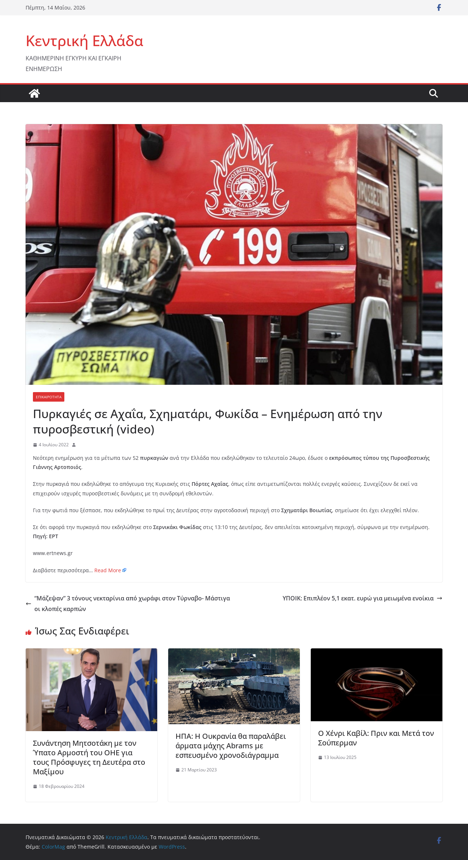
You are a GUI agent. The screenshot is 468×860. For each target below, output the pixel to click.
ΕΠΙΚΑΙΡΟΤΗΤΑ (48, 396)
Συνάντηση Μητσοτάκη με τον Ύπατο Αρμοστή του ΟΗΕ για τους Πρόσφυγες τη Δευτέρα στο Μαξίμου (89, 757)
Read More (107, 570)
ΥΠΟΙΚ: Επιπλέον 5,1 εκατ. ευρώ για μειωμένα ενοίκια (362, 598)
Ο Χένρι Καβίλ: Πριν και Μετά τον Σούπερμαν (376, 738)
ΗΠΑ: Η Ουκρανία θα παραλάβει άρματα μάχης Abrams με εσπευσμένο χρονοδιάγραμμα (231, 745)
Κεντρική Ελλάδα (84, 40)
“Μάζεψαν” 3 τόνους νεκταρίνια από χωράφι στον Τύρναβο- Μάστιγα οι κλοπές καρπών (128, 603)
